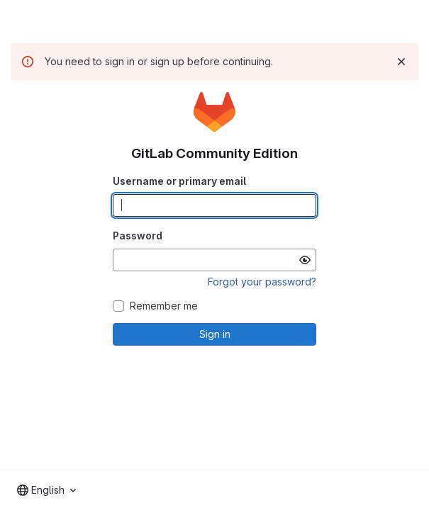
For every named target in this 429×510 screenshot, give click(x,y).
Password (137, 236)
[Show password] (305, 260)
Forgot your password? (262, 282)
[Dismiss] (401, 61)
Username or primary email (179, 181)
